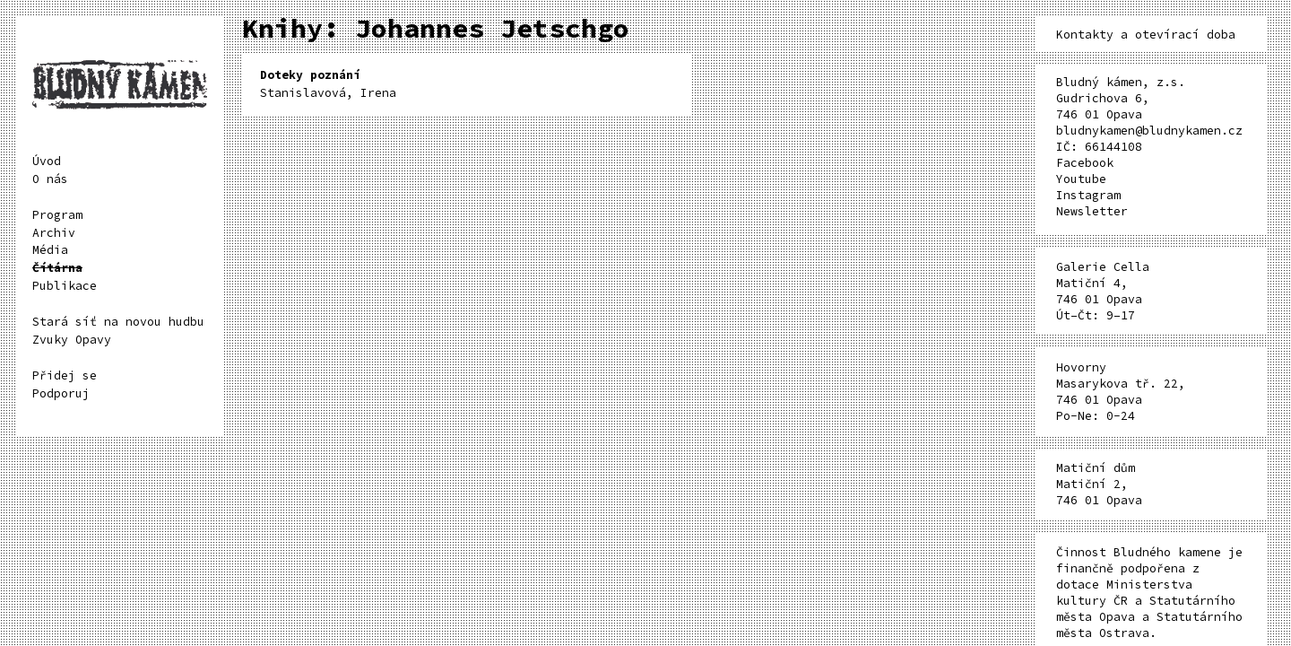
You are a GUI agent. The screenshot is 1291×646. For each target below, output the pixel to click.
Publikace (64, 285)
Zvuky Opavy (71, 339)
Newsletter (1092, 211)
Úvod (46, 161)
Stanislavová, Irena (328, 83)
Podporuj (61, 393)
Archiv (53, 232)
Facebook (1084, 162)
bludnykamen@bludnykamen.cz (1149, 130)
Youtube (1081, 179)
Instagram (1088, 195)
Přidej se (64, 375)
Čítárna (57, 267)
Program (57, 215)
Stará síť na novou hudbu (118, 321)
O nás (50, 179)
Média (50, 250)
